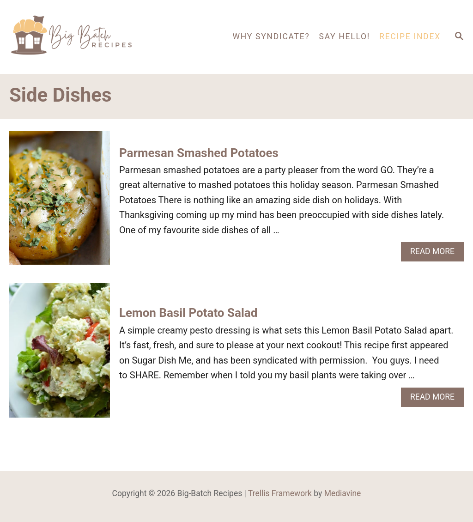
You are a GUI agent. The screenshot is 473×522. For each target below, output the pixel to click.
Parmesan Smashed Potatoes (199, 153)
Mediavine (342, 493)
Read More (435, 253)
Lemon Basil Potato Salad (188, 313)
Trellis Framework (280, 493)
